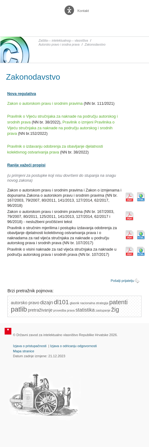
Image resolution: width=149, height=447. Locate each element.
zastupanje (103, 310)
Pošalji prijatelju (122, 280)
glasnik (74, 303)
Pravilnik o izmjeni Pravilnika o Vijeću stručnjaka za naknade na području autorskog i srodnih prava (60, 128)
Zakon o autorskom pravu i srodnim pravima (45, 103)
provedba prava (64, 310)
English (99, 11)
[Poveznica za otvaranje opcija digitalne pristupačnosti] (70, 9)
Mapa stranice (23, 351)
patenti (118, 302)
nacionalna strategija (94, 303)
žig (115, 309)
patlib (19, 309)
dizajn (46, 302)
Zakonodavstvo (95, 44)
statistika (85, 310)
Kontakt (83, 11)
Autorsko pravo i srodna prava (58, 44)
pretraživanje (40, 310)
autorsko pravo (25, 302)
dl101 (61, 302)
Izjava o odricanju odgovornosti (73, 346)
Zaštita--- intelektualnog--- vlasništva (63, 40)
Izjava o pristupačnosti (29, 346)
